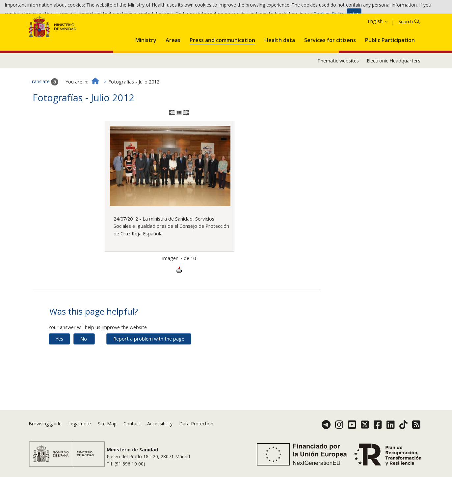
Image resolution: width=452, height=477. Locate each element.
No (83, 361)
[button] (146, 61)
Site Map (107, 426)
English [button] (378, 44)
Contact (131, 426)
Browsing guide (45, 426)
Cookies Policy (328, 15)
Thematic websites (338, 83)
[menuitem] (146, 61)
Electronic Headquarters (393, 83)
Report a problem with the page (148, 361)
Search (405, 44)
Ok (354, 16)
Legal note (79, 426)
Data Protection (196, 426)
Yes (59, 361)
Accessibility (160, 426)
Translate (43, 104)
